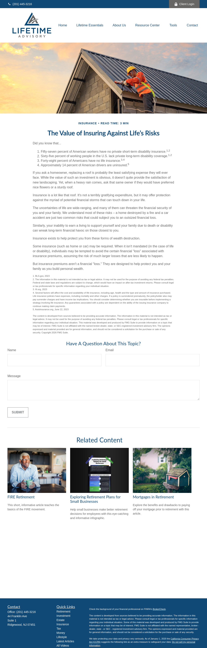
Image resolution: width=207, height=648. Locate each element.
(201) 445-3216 (19, 4)
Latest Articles (65, 641)
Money (61, 632)
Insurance (63, 624)
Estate (61, 620)
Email (110, 350)
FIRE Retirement (21, 497)
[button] (63, 25)
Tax (59, 628)
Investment (63, 615)
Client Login (184, 4)
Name (11, 350)
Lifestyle (62, 637)
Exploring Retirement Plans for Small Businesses (95, 499)
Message (14, 376)
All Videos (63, 645)
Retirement (63, 611)
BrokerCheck (159, 609)
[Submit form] (17, 412)
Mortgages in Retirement (153, 497)
